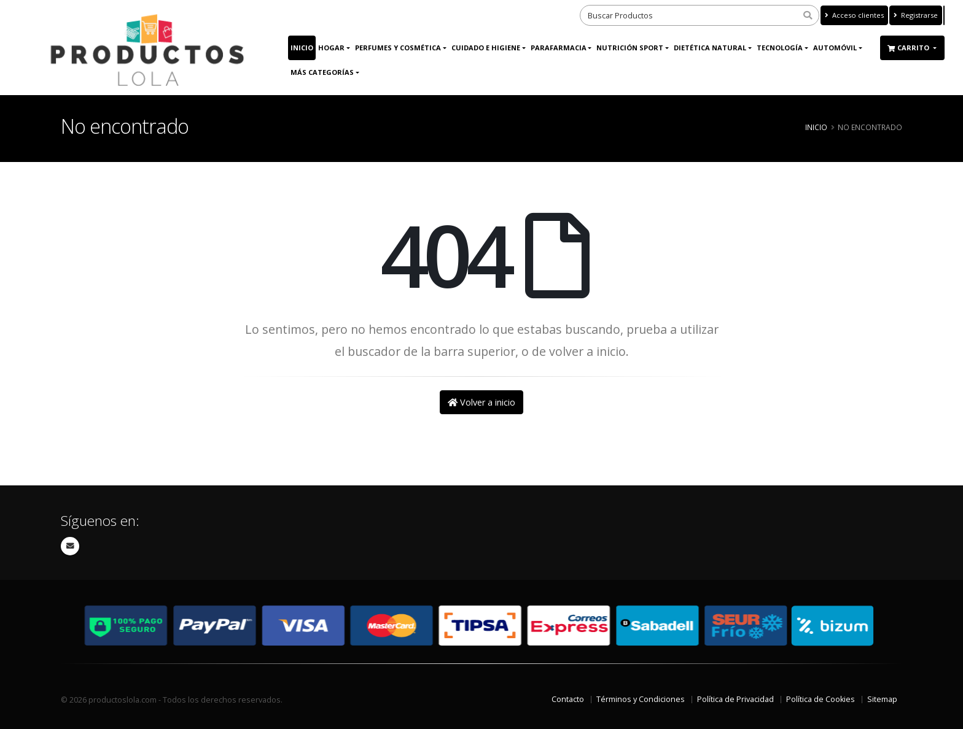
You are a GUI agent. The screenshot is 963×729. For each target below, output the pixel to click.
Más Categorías (322, 72)
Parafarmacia (559, 47)
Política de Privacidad (735, 699)
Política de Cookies (820, 699)
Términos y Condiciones (640, 699)
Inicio (301, 47)
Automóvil (835, 47)
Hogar (331, 47)
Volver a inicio (481, 402)
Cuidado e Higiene (485, 47)
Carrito (909, 47)
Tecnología (780, 47)
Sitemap (882, 699)
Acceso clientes (854, 15)
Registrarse (916, 15)
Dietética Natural (710, 47)
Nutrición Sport (629, 47)
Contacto (568, 699)
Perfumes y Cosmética (398, 47)
